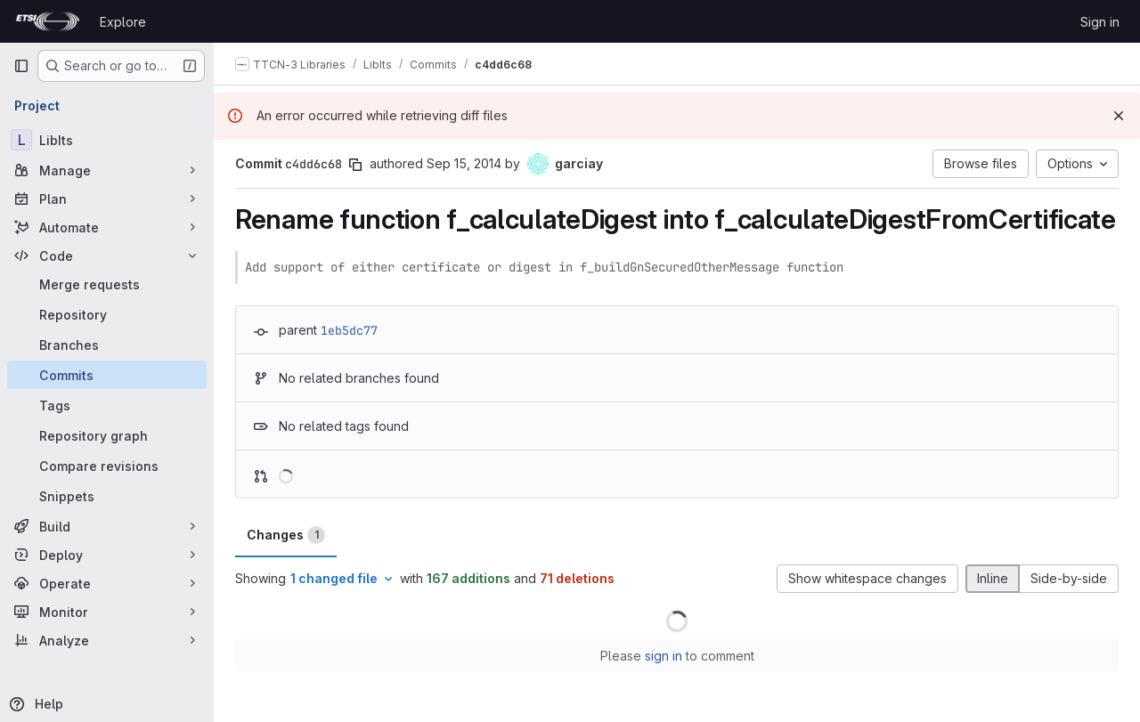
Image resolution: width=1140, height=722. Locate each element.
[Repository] (107, 314)
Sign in (1100, 21)
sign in (663, 655)
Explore (123, 21)
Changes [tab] (286, 535)
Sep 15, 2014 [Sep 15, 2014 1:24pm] (464, 163)
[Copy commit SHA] (355, 164)
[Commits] (107, 375)
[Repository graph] (107, 435)
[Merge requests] (107, 284)
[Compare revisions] (107, 465)
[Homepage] (48, 21)
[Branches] (107, 344)
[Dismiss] (1118, 115)
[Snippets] (107, 496)
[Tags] (107, 405)
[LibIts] (107, 140)
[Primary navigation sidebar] (21, 66)
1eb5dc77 (349, 330)
